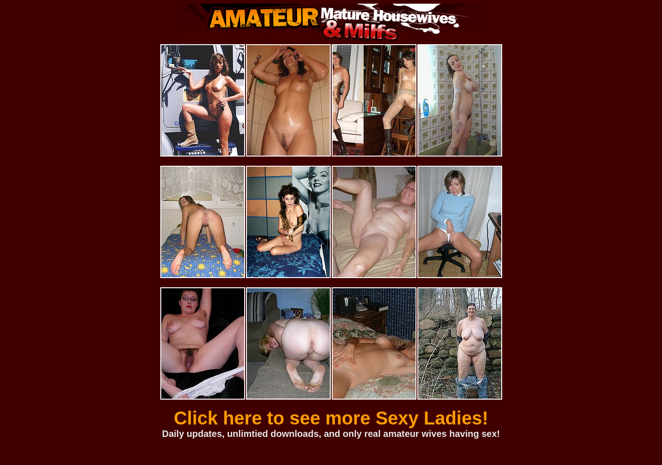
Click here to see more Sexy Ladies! (331, 418)
